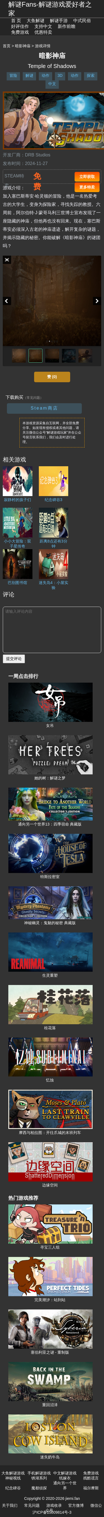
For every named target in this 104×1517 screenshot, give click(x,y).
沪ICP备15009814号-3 (51, 1512)
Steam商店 (44, 408)
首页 (7, 46)
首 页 (16, 20)
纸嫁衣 (65, 1478)
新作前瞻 (66, 26)
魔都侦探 (39, 1488)
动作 (45, 75)
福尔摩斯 (91, 1488)
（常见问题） (33, 398)
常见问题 (32, 1505)
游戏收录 (54, 1505)
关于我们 (9, 1505)
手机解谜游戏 (39, 1473)
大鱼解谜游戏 (13, 1473)
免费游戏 (20, 32)
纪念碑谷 (13, 1488)
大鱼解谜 (35, 20)
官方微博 (76, 1505)
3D (60, 75)
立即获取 (87, 176)
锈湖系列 (39, 1478)
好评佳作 (20, 26)
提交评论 (14, 658)
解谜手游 (59, 20)
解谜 (29, 75)
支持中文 (43, 26)
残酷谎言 (91, 1478)
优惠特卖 (43, 32)
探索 (91, 75)
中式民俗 (82, 20)
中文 (52, 84)
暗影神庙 (23, 46)
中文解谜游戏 (65, 1473)
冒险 (13, 75)
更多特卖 (87, 187)
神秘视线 (13, 1478)
